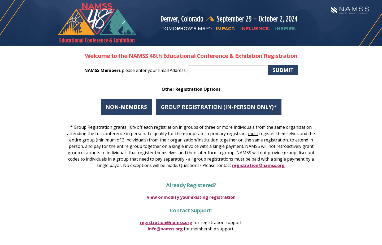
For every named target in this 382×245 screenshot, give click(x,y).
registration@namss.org (258, 165)
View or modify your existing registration (191, 197)
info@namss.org (165, 229)
